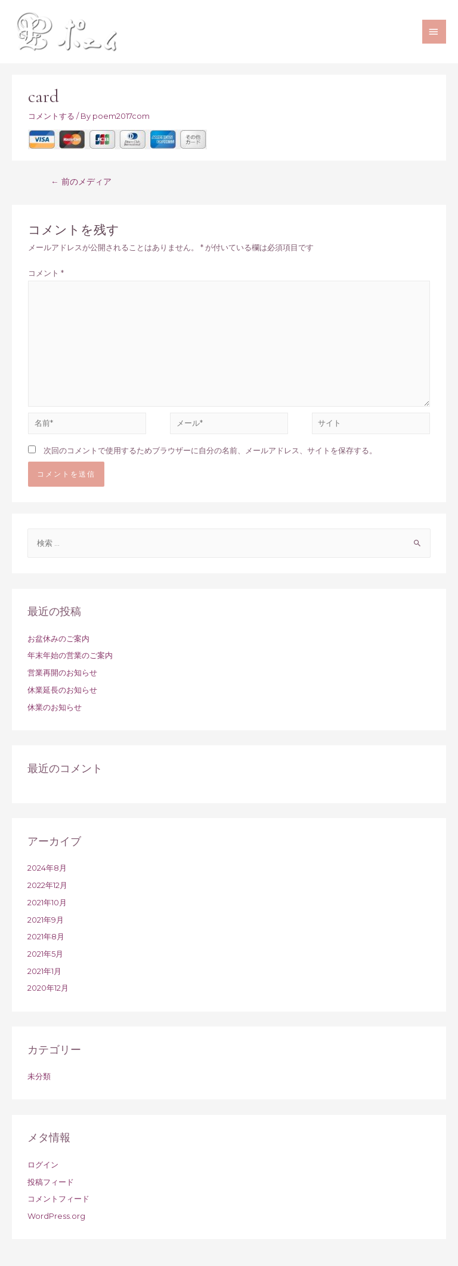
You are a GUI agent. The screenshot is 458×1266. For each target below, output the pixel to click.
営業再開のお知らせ (62, 672)
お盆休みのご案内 (58, 638)
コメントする (51, 116)
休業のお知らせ (54, 707)
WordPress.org (56, 1216)
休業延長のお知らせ (62, 690)
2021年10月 (47, 902)
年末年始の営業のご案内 (70, 655)
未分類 (39, 1076)
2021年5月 (45, 954)
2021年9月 (45, 919)
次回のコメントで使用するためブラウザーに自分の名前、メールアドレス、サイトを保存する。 (210, 450)
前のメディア (81, 181)
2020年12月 (48, 988)
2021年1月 (44, 971)
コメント (46, 273)
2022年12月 (47, 885)
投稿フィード (50, 1182)
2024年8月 (47, 868)
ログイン (42, 1164)
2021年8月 (45, 936)
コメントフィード (58, 1198)
